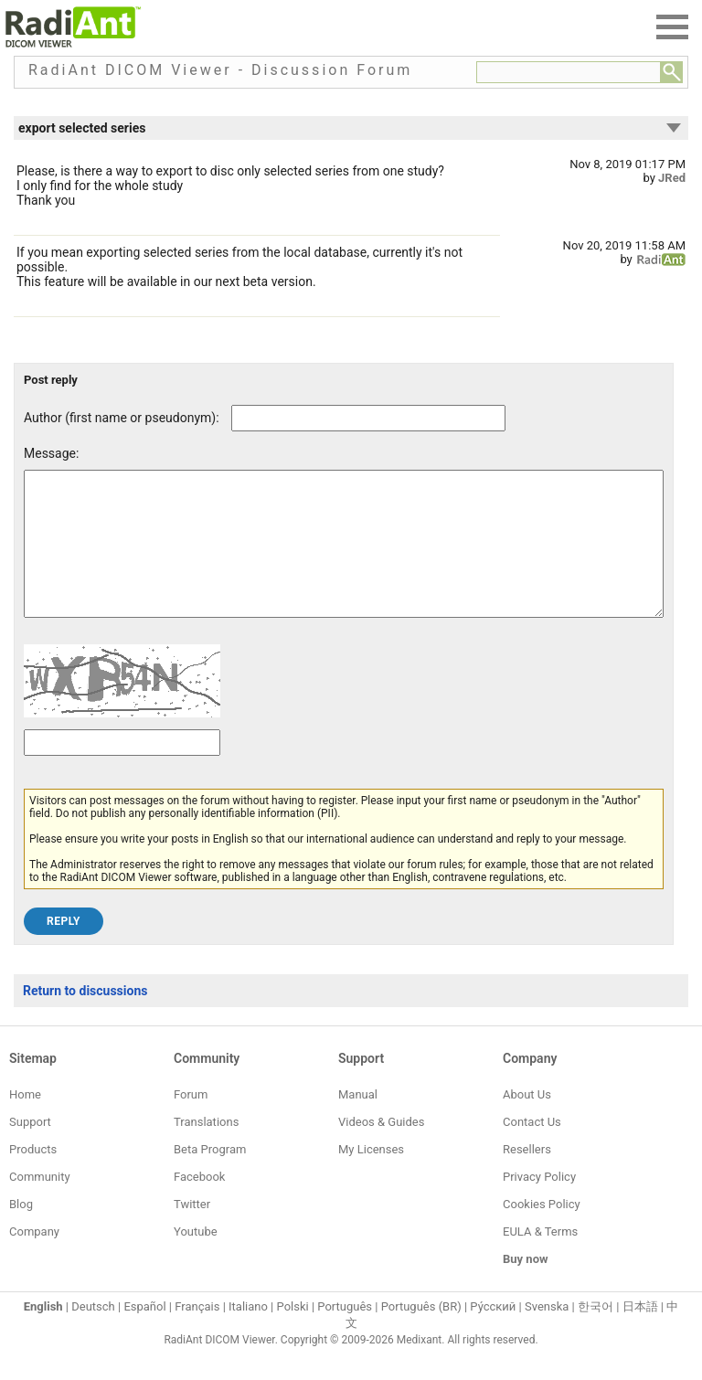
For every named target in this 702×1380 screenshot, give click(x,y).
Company (34, 1259)
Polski (293, 1334)
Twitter (192, 1231)
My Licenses (371, 1177)
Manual (358, 1122)
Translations (206, 1149)
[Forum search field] (568, 72)
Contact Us (532, 1149)
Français (197, 1334)
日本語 (640, 1334)
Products (33, 1177)
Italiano (248, 1334)
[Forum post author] (368, 418)
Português (344, 1334)
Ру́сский (493, 1334)
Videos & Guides (381, 1149)
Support (30, 1149)
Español (144, 1334)
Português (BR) (421, 1334)
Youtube (196, 1259)
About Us (527, 1122)
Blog (21, 1231)
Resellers (527, 1177)
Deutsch (93, 1334)
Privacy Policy (539, 1204)
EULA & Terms (540, 1259)
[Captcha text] (122, 770)
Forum (190, 1122)
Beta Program (210, 1177)
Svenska (547, 1334)
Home (25, 1122)
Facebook (199, 1204)
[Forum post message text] (344, 557)
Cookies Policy (541, 1231)
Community (39, 1204)
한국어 (595, 1334)
